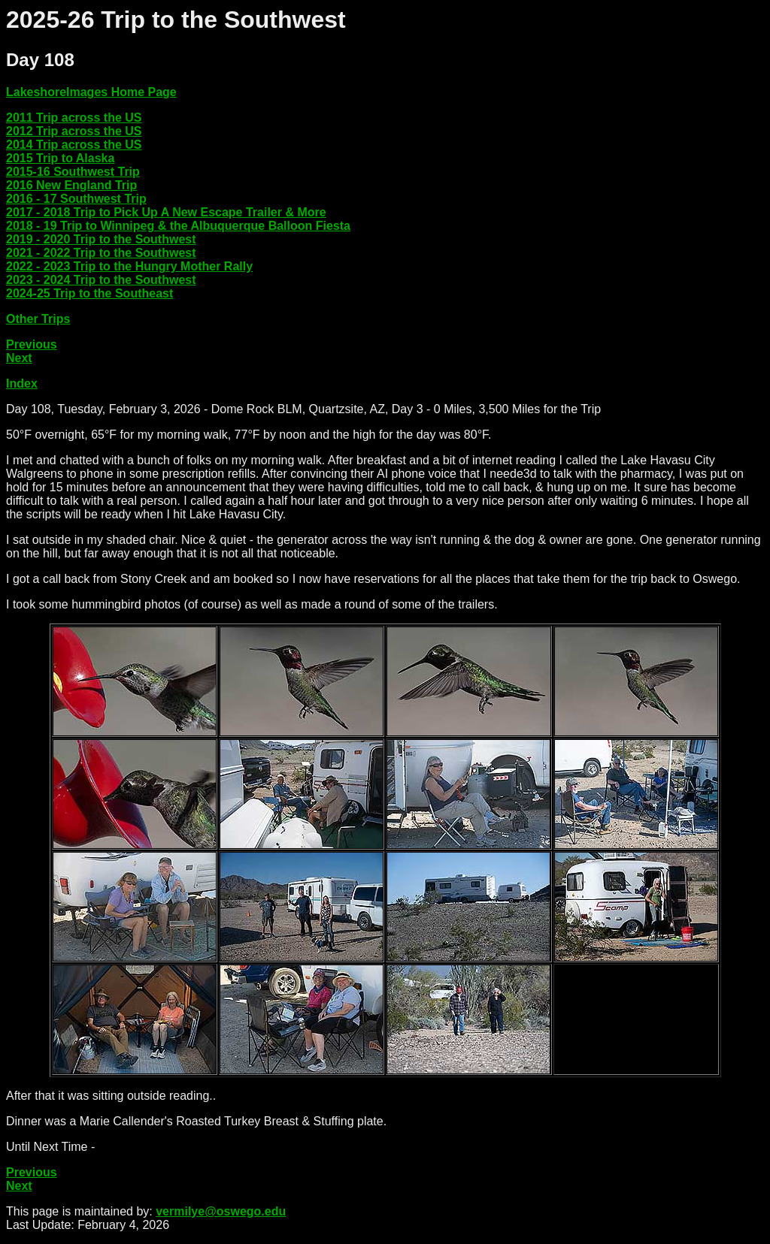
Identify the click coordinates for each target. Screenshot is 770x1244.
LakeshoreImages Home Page (91, 92)
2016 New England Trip (71, 185)
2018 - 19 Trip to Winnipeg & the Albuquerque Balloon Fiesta (178, 225)
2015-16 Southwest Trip (73, 171)
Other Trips (38, 319)
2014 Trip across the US (74, 144)
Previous (31, 344)
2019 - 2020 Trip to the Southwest (101, 239)
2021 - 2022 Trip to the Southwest (101, 252)
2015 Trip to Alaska (60, 158)
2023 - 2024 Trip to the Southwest (101, 279)
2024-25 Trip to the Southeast (89, 293)
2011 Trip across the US (74, 117)
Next (19, 358)
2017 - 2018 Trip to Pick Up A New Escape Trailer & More (166, 212)
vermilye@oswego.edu (221, 1211)
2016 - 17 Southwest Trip (76, 198)
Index (22, 383)
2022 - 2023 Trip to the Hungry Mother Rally (129, 266)
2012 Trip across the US (74, 131)
